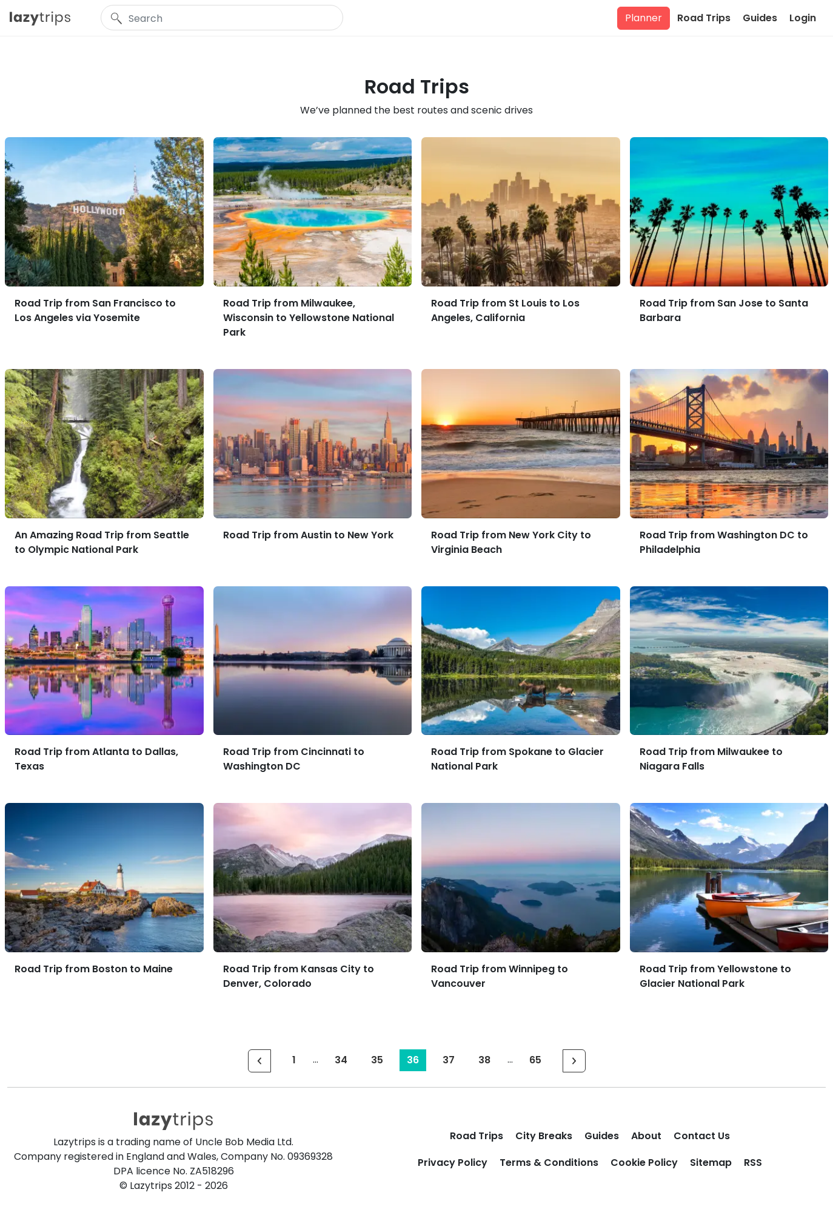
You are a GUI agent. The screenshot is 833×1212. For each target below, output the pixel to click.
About (646, 1136)
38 (484, 1060)
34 (341, 1060)
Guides (760, 18)
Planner (643, 18)
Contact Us (702, 1136)
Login (802, 18)
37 (449, 1060)
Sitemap (711, 1163)
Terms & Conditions (549, 1163)
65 (535, 1060)
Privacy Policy (452, 1163)
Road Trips (704, 18)
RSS (753, 1163)
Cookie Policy (644, 1163)
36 (413, 1060)
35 (377, 1060)
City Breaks (543, 1136)
